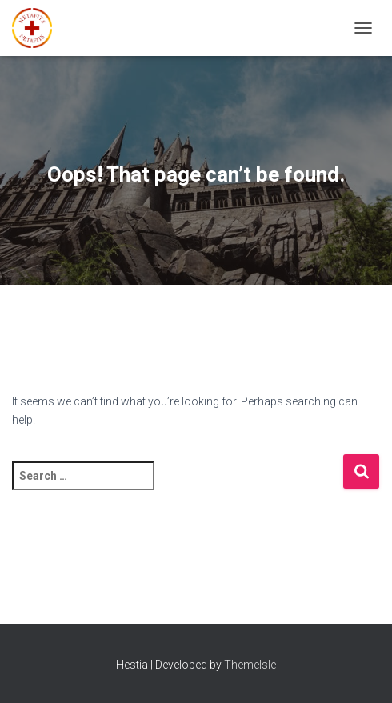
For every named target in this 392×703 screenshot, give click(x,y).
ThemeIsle (250, 664)
